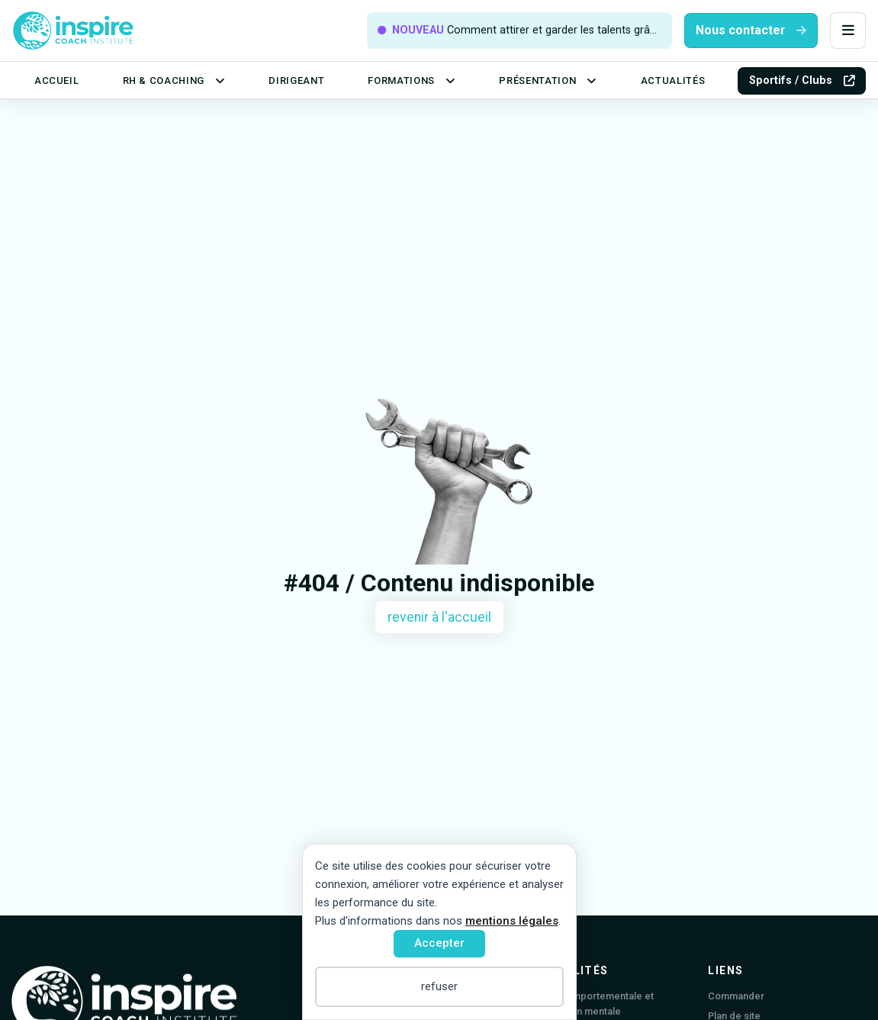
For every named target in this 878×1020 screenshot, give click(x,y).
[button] (848, 31)
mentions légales (511, 921)
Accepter (439, 943)
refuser (439, 986)
